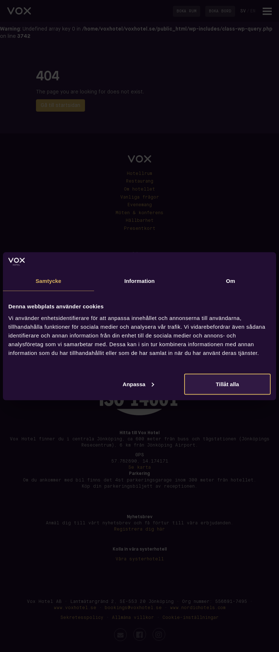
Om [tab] (230, 281)
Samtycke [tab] (48, 281)
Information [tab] (139, 281)
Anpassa (138, 384)
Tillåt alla (227, 384)
